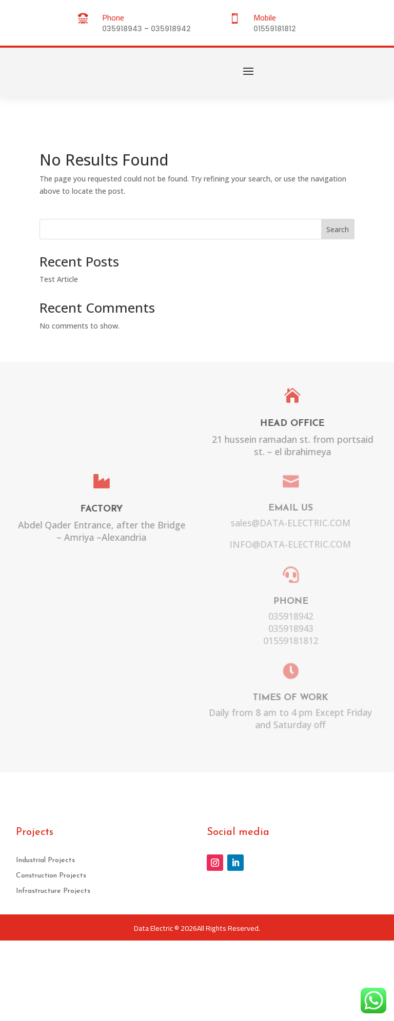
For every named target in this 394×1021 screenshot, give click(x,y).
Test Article (59, 279)
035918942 (171, 29)
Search (337, 229)
